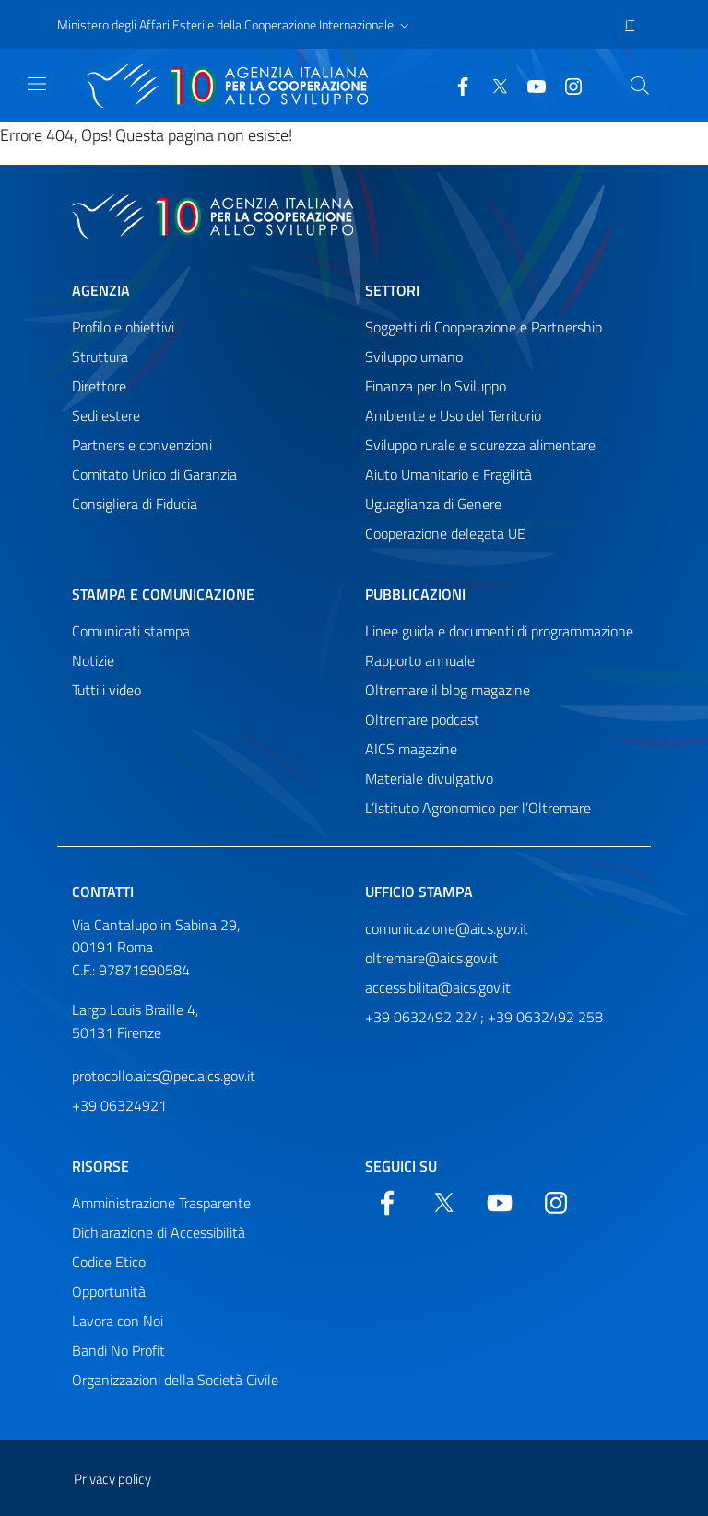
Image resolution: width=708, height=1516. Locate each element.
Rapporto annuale (420, 660)
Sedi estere (106, 415)
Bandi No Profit (118, 1350)
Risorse (100, 1166)
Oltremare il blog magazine (447, 690)
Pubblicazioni (415, 594)
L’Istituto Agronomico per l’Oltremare (478, 808)
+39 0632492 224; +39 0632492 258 (484, 1017)
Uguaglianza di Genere (433, 504)
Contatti (103, 891)
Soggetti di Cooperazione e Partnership (483, 327)
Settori (392, 290)
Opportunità (109, 1291)
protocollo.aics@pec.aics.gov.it (163, 1076)
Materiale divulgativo (429, 778)
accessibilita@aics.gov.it (438, 987)
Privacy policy (112, 1478)
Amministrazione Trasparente (161, 1203)
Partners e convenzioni (142, 445)
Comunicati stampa (131, 631)
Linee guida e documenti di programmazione (499, 631)
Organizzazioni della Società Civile (175, 1380)
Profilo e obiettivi (123, 327)
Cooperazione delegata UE (445, 533)
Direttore (99, 386)
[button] (235, 24)
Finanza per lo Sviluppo (435, 386)
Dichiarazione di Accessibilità (158, 1232)
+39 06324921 (119, 1105)
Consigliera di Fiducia (134, 504)
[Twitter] (492, 85)
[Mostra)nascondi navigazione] (37, 84)
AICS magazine (411, 749)
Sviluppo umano (414, 356)
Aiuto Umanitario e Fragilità (448, 474)
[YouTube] (529, 85)
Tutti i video (106, 690)
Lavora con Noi (117, 1321)
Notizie (93, 660)
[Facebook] (455, 85)
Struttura (100, 356)
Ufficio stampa (419, 891)
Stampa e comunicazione (163, 594)
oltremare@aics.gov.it (431, 958)
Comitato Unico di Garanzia (154, 474)
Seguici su (401, 1166)
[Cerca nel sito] (640, 86)
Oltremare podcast (422, 719)
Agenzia (101, 290)
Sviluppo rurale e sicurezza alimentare (480, 445)
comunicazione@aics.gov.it (446, 928)
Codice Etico (109, 1262)
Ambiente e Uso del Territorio (453, 415)
